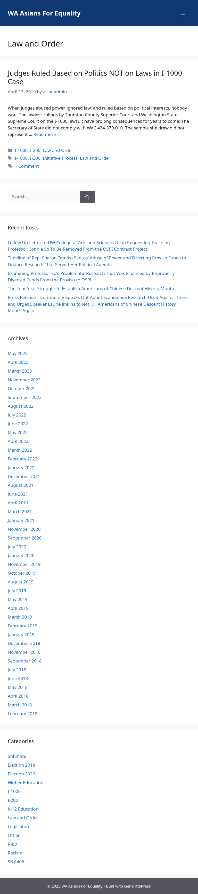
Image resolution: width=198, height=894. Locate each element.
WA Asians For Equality (44, 13)
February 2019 (22, 626)
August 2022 (21, 406)
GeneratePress (137, 886)
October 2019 (22, 573)
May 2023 (18, 353)
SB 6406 (16, 862)
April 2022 (18, 441)
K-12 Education (23, 809)
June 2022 (18, 424)
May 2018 (18, 687)
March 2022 (20, 450)
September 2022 (25, 397)
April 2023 (18, 362)
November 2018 (24, 652)
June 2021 (18, 494)
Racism (15, 853)
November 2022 (24, 380)
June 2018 (18, 678)
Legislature (19, 826)
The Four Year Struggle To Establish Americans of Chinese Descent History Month (91, 288)
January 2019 (21, 634)
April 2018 (18, 696)
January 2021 (21, 520)
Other (14, 835)
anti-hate (17, 756)
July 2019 (17, 591)
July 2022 (17, 415)
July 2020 (17, 547)
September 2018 (25, 661)
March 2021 (20, 511)
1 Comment (27, 166)
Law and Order (58, 150)
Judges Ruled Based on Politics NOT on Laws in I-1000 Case (95, 77)
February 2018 (22, 713)
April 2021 (18, 503)
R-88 (12, 844)
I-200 (35, 150)
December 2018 (24, 643)
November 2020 (24, 529)
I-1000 (21, 150)
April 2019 (18, 608)
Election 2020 (21, 774)
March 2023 (20, 371)
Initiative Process (60, 158)
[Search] (87, 197)
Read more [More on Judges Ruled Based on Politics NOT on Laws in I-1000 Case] (45, 134)
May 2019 (18, 599)
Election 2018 (21, 765)
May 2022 (18, 432)
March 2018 (20, 705)
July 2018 (17, 670)
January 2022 (21, 468)
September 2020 (25, 538)
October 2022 (22, 388)
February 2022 (22, 459)
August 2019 (21, 582)
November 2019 (24, 564)
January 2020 (21, 555)
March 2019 (20, 617)
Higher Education (25, 782)
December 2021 (24, 476)
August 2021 (21, 485)
